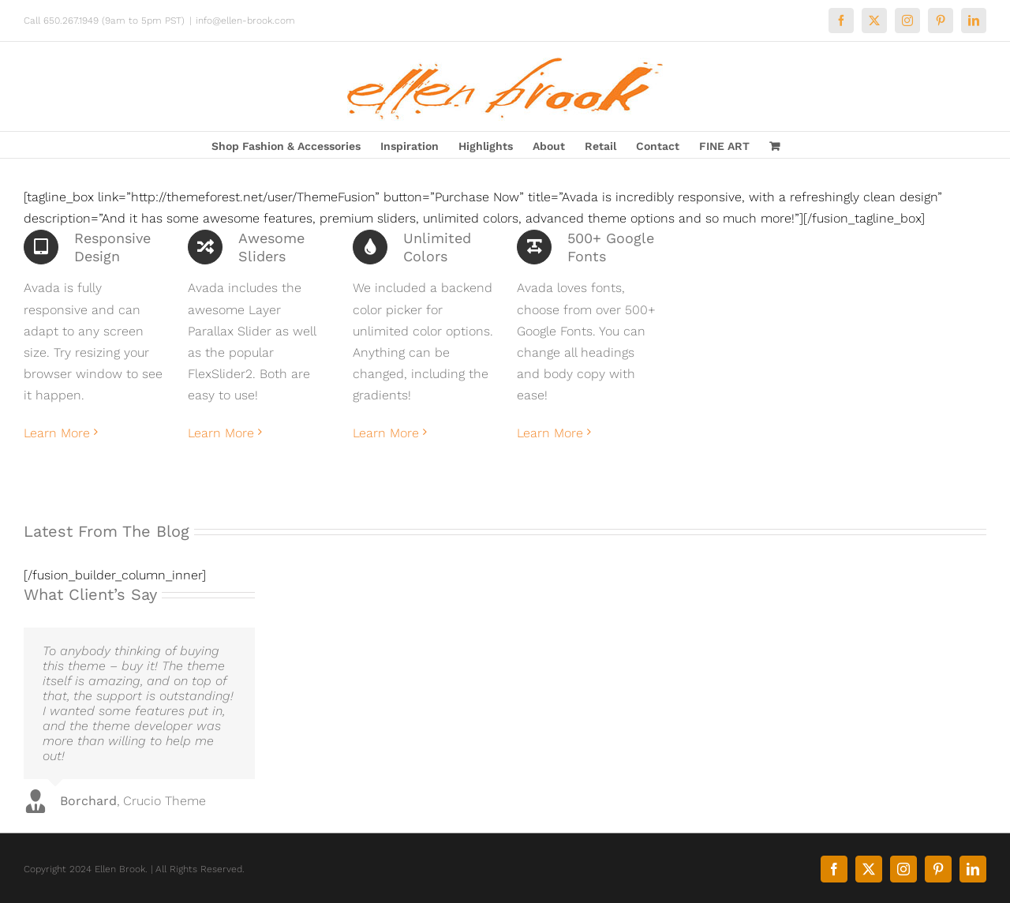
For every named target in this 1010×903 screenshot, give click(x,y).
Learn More (57, 432)
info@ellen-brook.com (245, 20)
